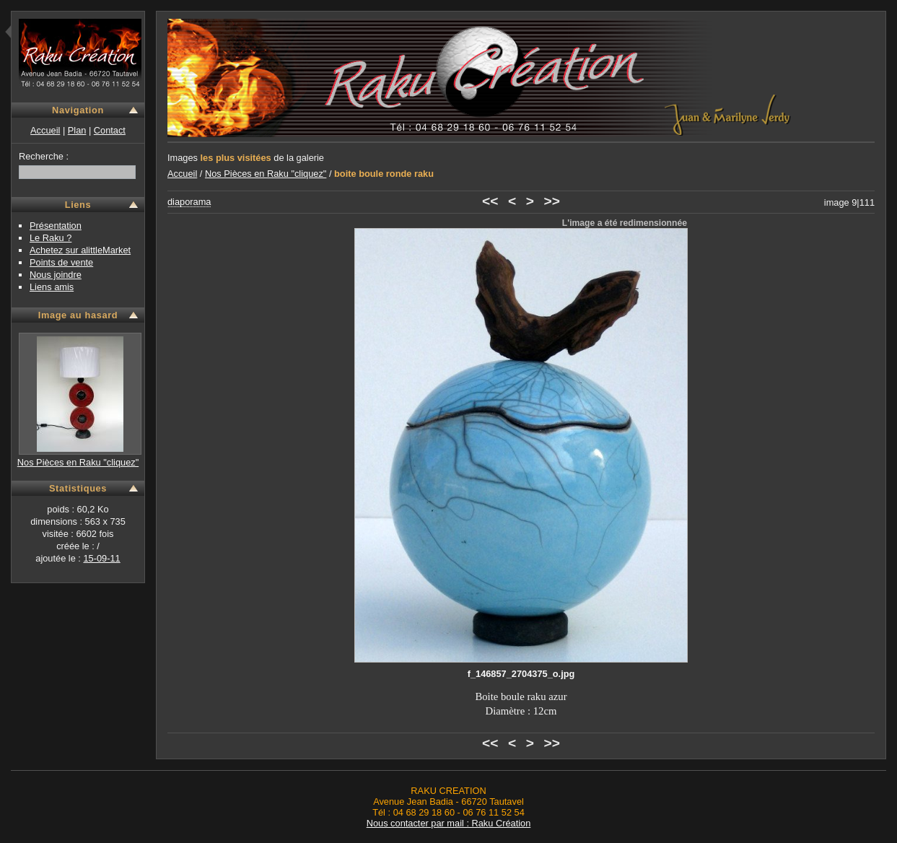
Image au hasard (78, 315)
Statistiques (78, 488)
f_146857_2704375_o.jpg (521, 673)
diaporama (189, 201)
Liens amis (52, 286)
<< (490, 201)
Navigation (78, 110)
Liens (78, 204)
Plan (77, 130)
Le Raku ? (50, 237)
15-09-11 (101, 558)
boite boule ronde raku (384, 173)
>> (552, 201)
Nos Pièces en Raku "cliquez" (78, 462)
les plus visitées (236, 157)
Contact (110, 130)
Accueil (45, 130)
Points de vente (61, 262)
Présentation (56, 225)
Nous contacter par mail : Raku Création (449, 823)
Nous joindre (56, 274)
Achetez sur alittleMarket (80, 250)
